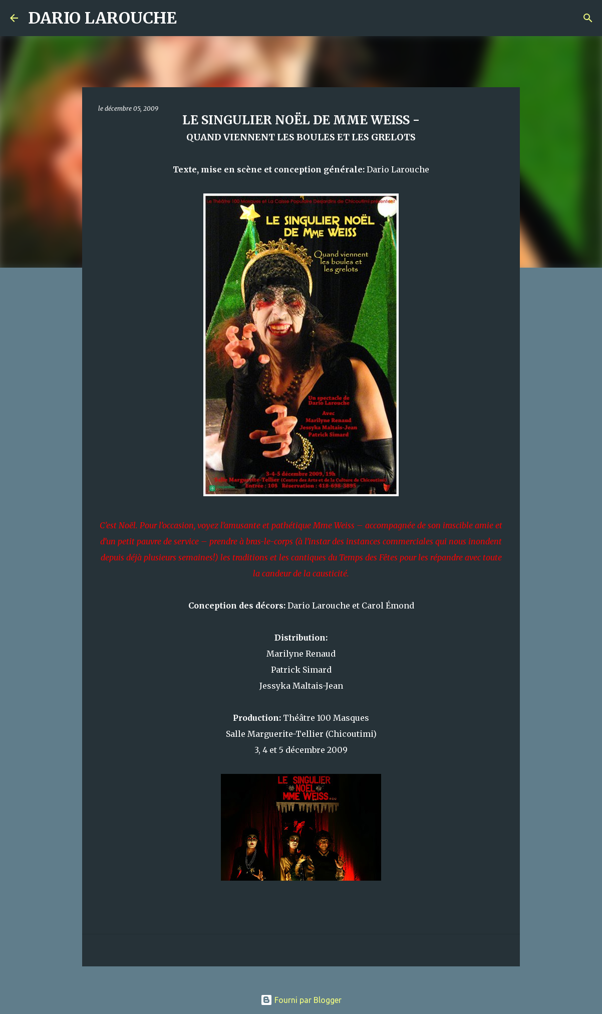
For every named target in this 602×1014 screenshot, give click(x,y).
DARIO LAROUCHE (102, 18)
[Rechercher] (191, 18)
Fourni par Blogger (301, 999)
